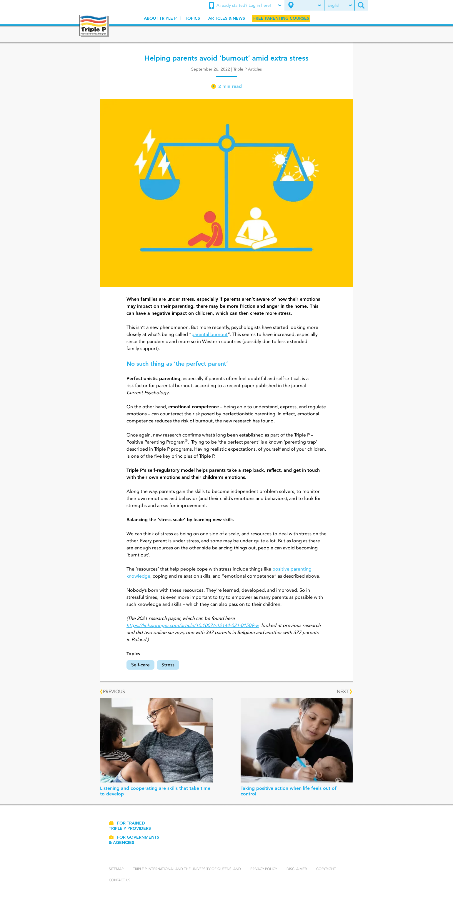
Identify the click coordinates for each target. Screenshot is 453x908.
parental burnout (209, 334)
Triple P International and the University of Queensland (187, 869)
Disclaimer (297, 869)
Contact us (119, 880)
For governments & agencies (134, 840)
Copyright (326, 869)
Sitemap (116, 869)
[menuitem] (245, 5)
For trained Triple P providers (130, 825)
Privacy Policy (263, 869)
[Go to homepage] (94, 26)
